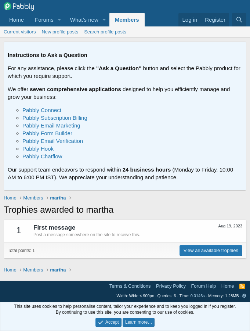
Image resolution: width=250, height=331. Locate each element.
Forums (44, 20)
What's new (84, 20)
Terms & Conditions (130, 286)
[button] (59, 19)
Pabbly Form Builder (47, 133)
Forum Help (203, 286)
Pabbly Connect (41, 110)
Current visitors (20, 32)
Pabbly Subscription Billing (54, 118)
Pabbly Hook (38, 148)
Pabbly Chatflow (42, 156)
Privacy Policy (171, 286)
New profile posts (59, 32)
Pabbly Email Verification (52, 141)
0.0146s (198, 296)
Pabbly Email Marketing (51, 125)
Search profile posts (105, 32)
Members (127, 20)
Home (16, 20)
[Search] (239, 19)
